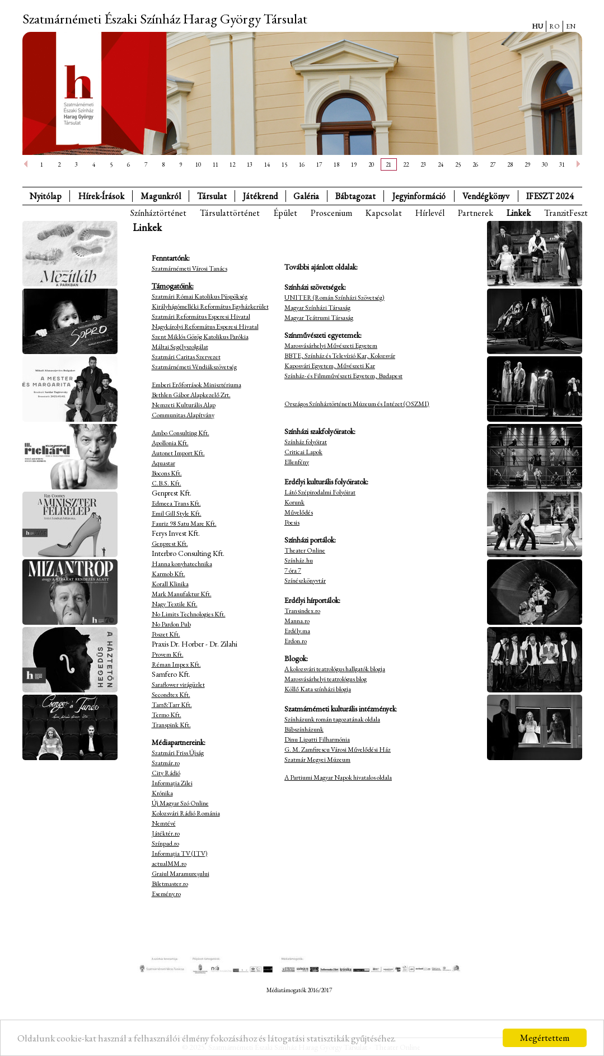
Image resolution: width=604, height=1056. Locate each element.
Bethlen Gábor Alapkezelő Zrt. (191, 394)
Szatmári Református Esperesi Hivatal (201, 316)
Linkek (519, 213)
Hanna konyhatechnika (182, 563)
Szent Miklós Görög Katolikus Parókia (200, 336)
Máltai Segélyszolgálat (180, 346)
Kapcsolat (384, 213)
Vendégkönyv (485, 196)
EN (570, 26)
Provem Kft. (168, 654)
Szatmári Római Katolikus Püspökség (199, 296)
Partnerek (475, 213)
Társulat (212, 196)
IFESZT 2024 (550, 196)
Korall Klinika (170, 583)
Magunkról (161, 196)
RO (554, 26)
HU (537, 26)
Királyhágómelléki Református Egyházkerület (210, 306)
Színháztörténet (158, 213)
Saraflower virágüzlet (178, 684)
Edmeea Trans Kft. (176, 503)
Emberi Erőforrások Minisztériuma (196, 384)
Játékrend (260, 196)
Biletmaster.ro (170, 883)
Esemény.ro (166, 893)
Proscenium (331, 213)
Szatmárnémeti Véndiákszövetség (194, 366)
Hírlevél (429, 213)
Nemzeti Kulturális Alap (184, 404)
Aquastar (163, 463)
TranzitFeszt (566, 213)
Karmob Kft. (168, 573)
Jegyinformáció (419, 196)
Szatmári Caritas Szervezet (186, 356)
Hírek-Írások (101, 196)
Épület (285, 213)
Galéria (306, 196)
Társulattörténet (230, 213)
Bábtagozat (355, 196)
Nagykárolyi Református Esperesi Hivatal (205, 326)
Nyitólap (46, 196)
